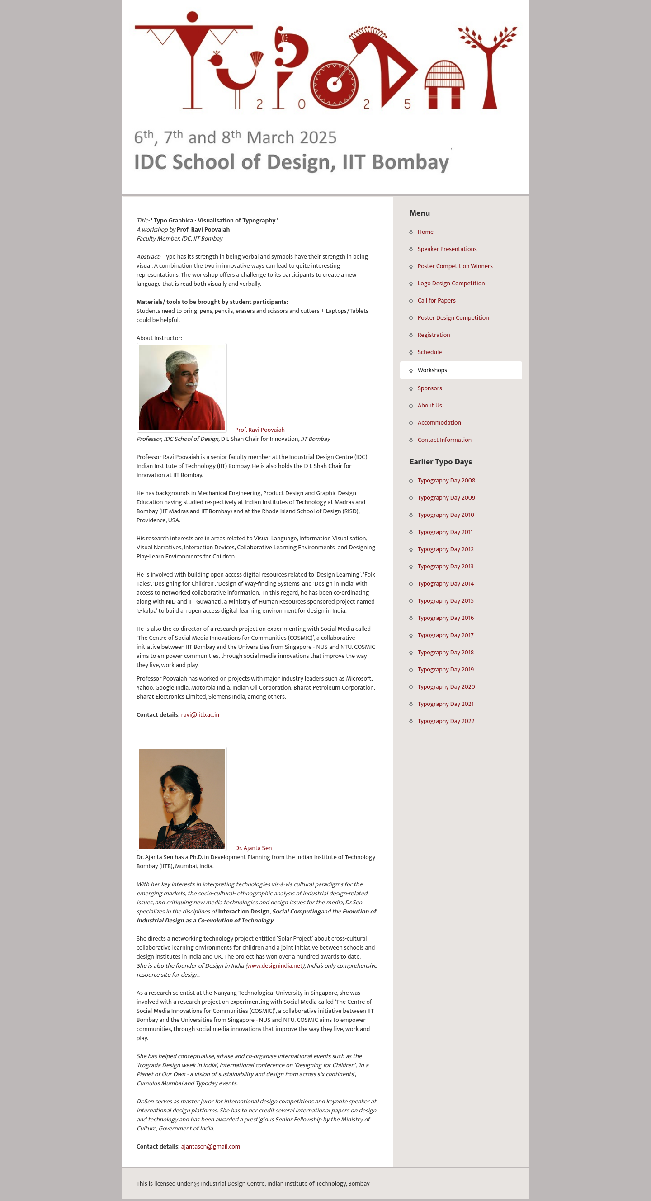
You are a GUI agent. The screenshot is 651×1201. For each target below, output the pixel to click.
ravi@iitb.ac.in (200, 714)
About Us (425, 405)
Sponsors (425, 388)
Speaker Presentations (443, 249)
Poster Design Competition (449, 317)
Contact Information (440, 440)
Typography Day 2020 (442, 686)
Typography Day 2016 (441, 618)
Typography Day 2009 (442, 497)
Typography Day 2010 (441, 515)
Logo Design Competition (447, 283)
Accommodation (435, 422)
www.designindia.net (274, 965)
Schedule (425, 352)
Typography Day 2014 (441, 583)
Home (421, 232)
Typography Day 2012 (441, 549)
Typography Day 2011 (441, 532)
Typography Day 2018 (441, 652)
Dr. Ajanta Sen (253, 848)
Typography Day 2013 (441, 566)
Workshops (428, 370)
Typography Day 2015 (441, 601)
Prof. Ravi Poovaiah (260, 430)
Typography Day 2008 (442, 480)
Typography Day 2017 (441, 635)
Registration (429, 335)
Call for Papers (432, 300)
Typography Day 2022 (441, 721)
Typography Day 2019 (441, 669)
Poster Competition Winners (451, 266)
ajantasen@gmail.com (211, 1146)
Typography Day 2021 (441, 704)
